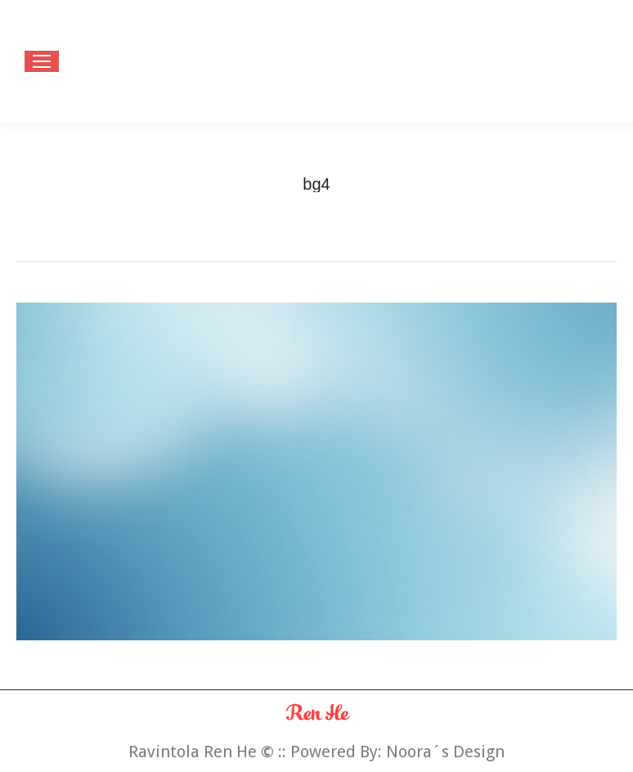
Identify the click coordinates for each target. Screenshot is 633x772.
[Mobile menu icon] (42, 61)
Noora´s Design (445, 751)
